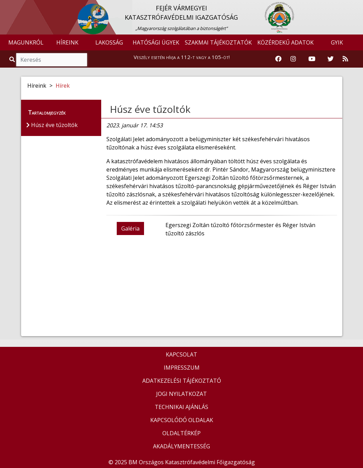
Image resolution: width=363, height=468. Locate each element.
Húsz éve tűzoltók (150, 109)
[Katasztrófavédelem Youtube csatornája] (312, 59)
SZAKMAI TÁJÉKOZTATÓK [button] (218, 42)
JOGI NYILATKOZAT (181, 394)
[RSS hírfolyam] (345, 59)
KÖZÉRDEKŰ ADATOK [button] (285, 42)
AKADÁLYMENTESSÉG (181, 446)
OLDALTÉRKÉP (181, 433)
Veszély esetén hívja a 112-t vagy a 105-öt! (182, 56)
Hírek (63, 85)
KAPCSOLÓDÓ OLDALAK (181, 420)
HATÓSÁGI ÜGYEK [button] (156, 42)
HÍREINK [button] (67, 42)
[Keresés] (51, 59)
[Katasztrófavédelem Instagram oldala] (293, 59)
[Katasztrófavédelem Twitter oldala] (330, 59)
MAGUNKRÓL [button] (26, 42)
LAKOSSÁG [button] (109, 42)
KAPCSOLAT (181, 354)
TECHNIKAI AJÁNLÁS (181, 407)
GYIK (337, 42)
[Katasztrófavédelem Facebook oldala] (278, 59)
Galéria (130, 228)
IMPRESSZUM (182, 367)
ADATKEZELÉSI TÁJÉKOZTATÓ (181, 380)
